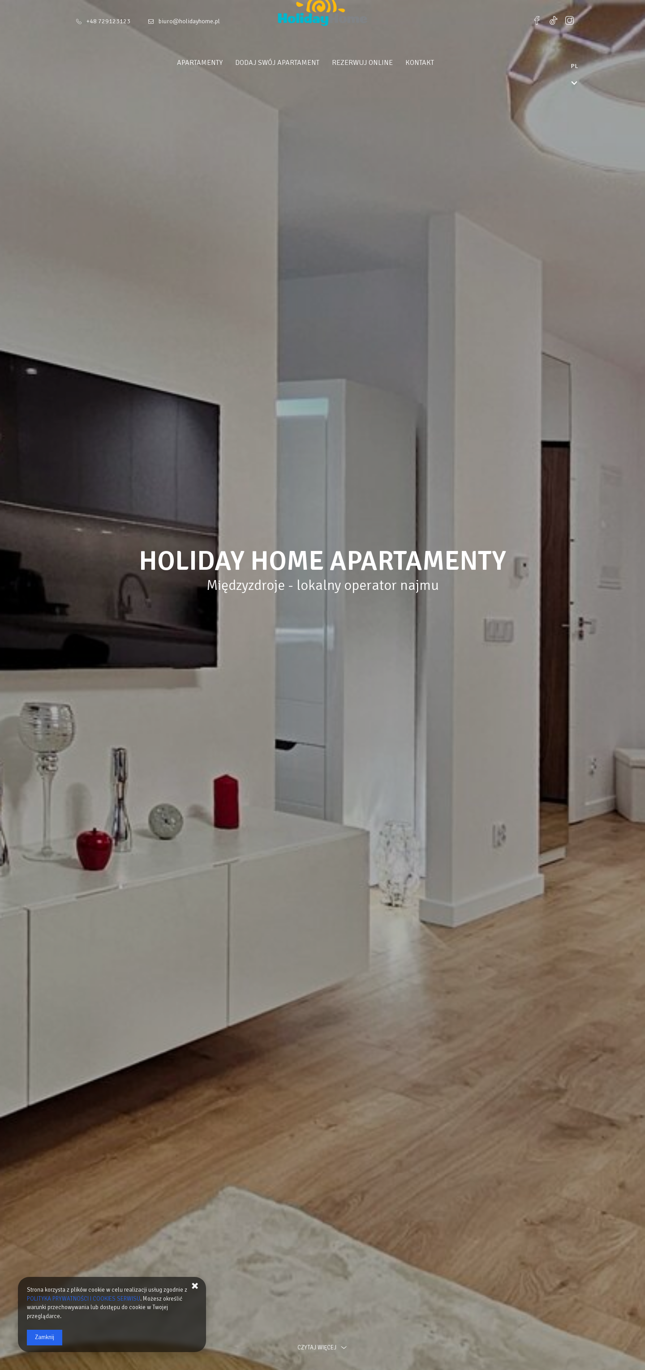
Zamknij (44, 1337)
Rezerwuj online (379, 62)
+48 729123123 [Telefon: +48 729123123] (108, 21)
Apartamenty (217, 62)
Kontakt (436, 62)
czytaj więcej (322, 1347)
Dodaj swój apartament (294, 62)
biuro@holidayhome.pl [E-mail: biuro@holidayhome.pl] (189, 21)
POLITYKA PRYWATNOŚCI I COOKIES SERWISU (83, 1298)
